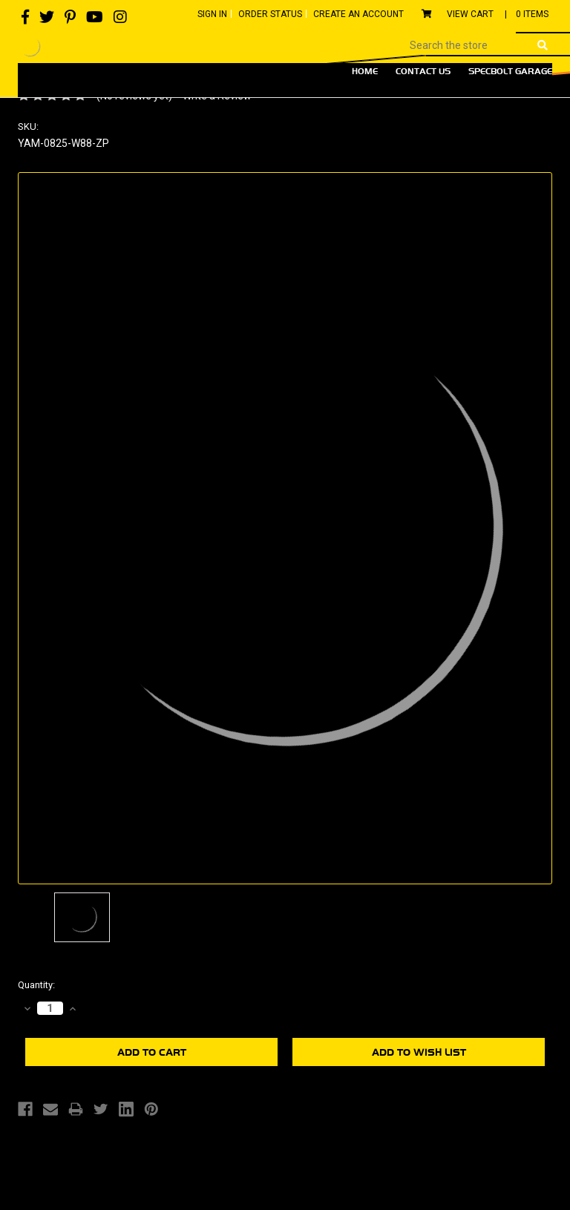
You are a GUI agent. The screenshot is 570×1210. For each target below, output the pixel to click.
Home (365, 71)
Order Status (270, 14)
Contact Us (423, 71)
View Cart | (485, 14)
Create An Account (358, 14)
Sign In (212, 14)
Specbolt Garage (510, 71)
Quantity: (36, 984)
